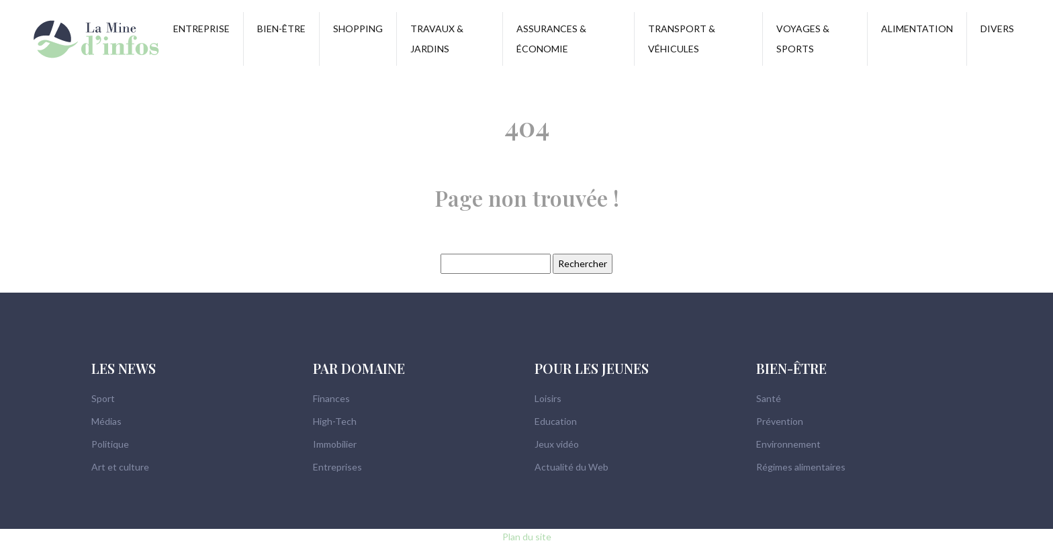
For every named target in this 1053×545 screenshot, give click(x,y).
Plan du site (526, 536)
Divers (997, 28)
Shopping (358, 28)
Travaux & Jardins (436, 38)
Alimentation (917, 28)
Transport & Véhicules (681, 38)
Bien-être (281, 28)
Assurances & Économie (551, 38)
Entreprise (201, 28)
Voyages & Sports (802, 38)
